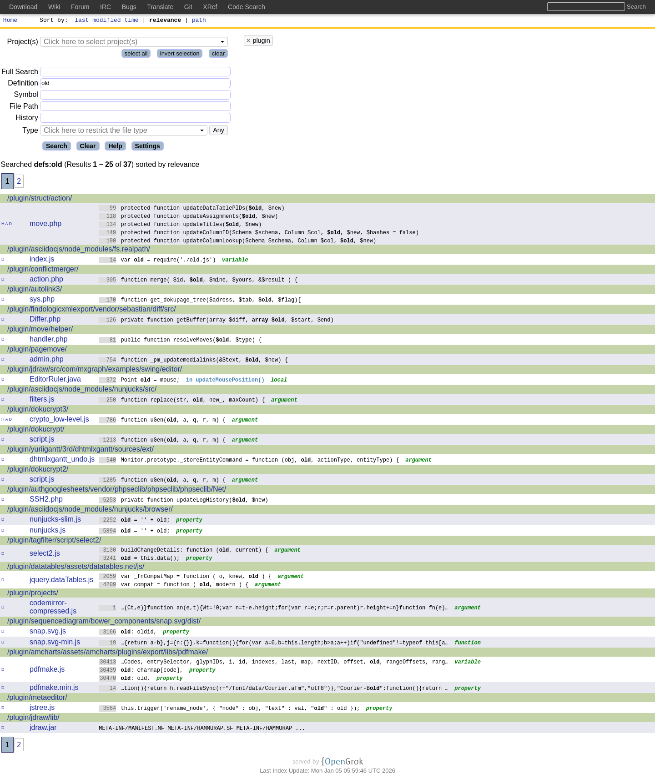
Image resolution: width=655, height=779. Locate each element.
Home (10, 21)
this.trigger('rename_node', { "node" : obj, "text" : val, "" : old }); (229, 709)
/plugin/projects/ (32, 594)
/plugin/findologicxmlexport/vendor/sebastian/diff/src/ (91, 310)
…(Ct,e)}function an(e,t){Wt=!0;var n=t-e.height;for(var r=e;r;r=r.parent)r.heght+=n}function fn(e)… (273, 609)
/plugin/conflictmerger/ (43, 270)
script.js (42, 440)
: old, (125, 679)
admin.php (47, 360)
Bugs (129, 6)
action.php (46, 280)
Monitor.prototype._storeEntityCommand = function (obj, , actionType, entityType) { (249, 461)
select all (136, 54)
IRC (105, 6)
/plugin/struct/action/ (39, 199)
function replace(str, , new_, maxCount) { (182, 401)
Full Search (19, 73)
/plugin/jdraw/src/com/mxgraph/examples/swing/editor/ (94, 370)
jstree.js (42, 709)
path (199, 21)
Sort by (52, 21)
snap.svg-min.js (55, 643)
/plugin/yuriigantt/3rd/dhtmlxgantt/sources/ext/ (80, 450)
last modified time (107, 21)
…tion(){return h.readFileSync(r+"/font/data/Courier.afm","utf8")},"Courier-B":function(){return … (273, 689)
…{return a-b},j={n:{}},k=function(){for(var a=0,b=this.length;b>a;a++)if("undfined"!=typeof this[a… (273, 644)
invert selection (180, 54)
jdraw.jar (43, 729)
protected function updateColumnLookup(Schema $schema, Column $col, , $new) (238, 242)
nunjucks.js (48, 531)
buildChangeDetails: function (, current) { (183, 551)
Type (30, 132)
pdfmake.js (47, 670)
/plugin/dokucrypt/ (35, 430)
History (26, 119)
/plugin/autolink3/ (34, 290)
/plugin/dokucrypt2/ (37, 470)
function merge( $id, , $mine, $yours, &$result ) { (198, 281)
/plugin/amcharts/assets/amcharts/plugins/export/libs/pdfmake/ (107, 653)
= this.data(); (139, 559)
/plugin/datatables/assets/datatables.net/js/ (76, 568)
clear (218, 54)
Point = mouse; (139, 381)
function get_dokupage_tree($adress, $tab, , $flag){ (200, 301)
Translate (160, 6)
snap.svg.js (48, 632)
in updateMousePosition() (225, 381)
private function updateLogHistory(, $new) (183, 501)
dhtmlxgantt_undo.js (62, 460)
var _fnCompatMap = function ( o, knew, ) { (185, 577)
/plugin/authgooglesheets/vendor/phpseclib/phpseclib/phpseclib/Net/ (116, 490)
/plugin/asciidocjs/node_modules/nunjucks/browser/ (90, 510)
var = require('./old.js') (157, 261)
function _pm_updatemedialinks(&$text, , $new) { (193, 361)
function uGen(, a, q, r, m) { (162, 421)
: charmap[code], (141, 671)
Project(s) (22, 43)
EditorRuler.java (55, 380)
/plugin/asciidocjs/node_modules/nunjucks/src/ (81, 390)
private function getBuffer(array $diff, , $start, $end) (216, 321)
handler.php (49, 340)
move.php (45, 225)
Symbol (26, 96)
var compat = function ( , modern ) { (174, 585)
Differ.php (45, 320)
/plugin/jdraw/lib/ (33, 719)
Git (188, 6)
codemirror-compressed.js (53, 608)
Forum (80, 6)
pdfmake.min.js (54, 689)
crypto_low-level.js (59, 420)
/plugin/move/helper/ (40, 330)
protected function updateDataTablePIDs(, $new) (192, 209)
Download (23, 6)
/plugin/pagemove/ (37, 350)
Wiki (54, 6)
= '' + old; (134, 521)
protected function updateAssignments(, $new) (188, 217)
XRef (210, 6)
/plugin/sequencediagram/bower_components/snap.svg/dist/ (104, 622)
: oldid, (128, 633)
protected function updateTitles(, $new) (180, 225)
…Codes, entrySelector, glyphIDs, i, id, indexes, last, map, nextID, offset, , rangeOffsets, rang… (273, 663)
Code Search (246, 6)
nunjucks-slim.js (55, 520)
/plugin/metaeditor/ (37, 699)
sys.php (42, 300)
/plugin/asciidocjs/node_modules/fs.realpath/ (78, 250)
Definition (23, 84)
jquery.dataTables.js (61, 581)
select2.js (45, 554)
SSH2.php (46, 500)
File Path (24, 107)
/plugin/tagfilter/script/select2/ (54, 541)
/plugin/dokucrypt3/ (37, 410)
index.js (42, 260)
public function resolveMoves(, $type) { (180, 341)
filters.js (42, 400)
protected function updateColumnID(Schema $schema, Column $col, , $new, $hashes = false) (259, 233)
